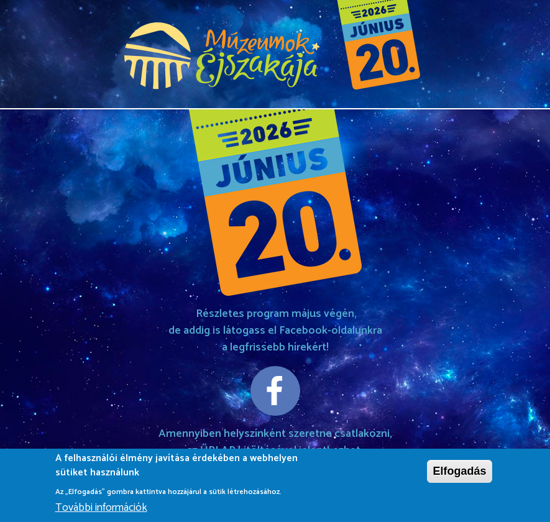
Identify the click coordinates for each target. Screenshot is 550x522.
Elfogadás (459, 472)
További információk (101, 509)
